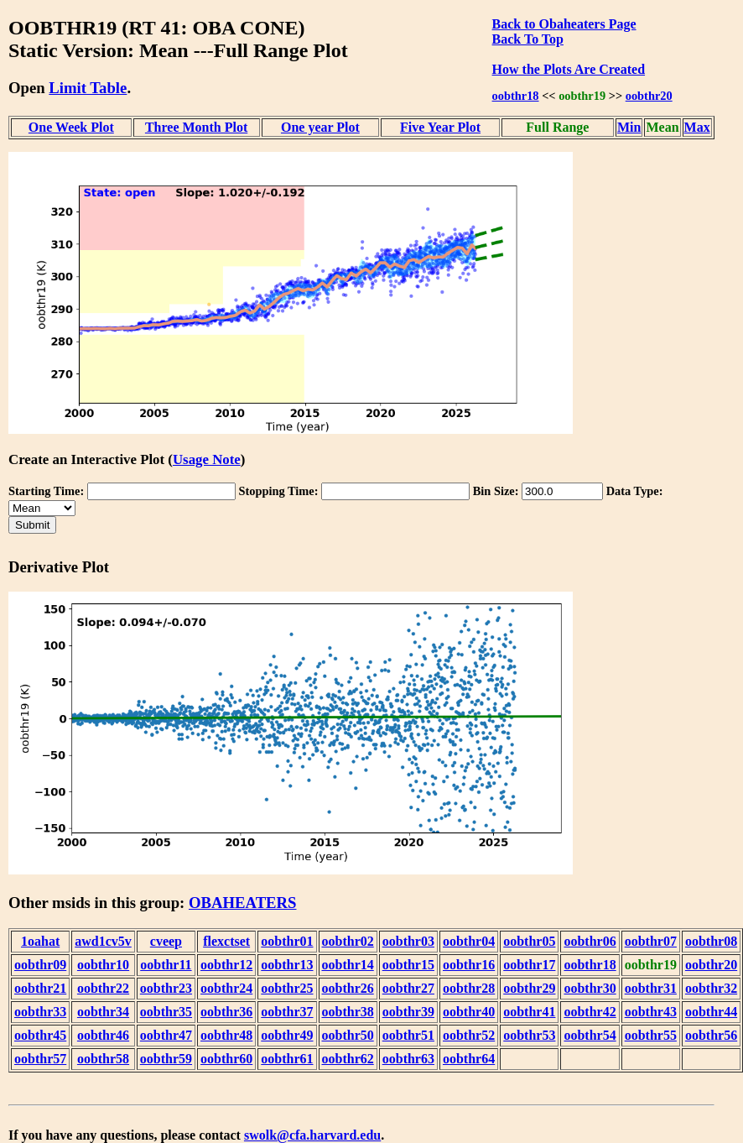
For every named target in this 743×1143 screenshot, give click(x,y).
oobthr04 (469, 941)
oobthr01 (287, 941)
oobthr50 (348, 1035)
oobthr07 (651, 941)
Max (697, 127)
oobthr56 (711, 1035)
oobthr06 (590, 941)
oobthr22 (103, 988)
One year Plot (320, 127)
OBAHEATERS (243, 902)
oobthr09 (40, 965)
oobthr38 (348, 1012)
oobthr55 (651, 1035)
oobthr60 (226, 1059)
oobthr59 (166, 1059)
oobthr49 (287, 1035)
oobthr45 (40, 1035)
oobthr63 (408, 1059)
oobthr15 (408, 965)
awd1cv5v (103, 941)
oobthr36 (226, 1012)
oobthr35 (166, 1012)
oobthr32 (711, 988)
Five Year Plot (440, 127)
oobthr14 (348, 965)
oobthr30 (590, 988)
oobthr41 (529, 1012)
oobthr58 (103, 1059)
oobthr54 (590, 1035)
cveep (166, 941)
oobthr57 (40, 1059)
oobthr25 (287, 988)
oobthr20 (649, 95)
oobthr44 (711, 1012)
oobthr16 (469, 965)
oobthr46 (103, 1035)
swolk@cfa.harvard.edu (312, 1135)
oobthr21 (40, 988)
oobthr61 (287, 1059)
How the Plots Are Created (568, 69)
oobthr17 (529, 965)
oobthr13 (287, 965)
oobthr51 (408, 1035)
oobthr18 (515, 95)
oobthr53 (529, 1035)
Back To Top (528, 39)
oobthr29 (529, 988)
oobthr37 (287, 1012)
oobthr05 (529, 941)
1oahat (40, 941)
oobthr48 (226, 1035)
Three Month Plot (196, 127)
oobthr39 (408, 1012)
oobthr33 (40, 1012)
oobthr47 (166, 1035)
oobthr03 (408, 941)
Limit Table (88, 88)
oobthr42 (590, 1012)
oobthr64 (469, 1059)
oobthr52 (469, 1035)
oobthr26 (348, 988)
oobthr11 (165, 965)
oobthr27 (408, 988)
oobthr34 (103, 1012)
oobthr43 (651, 1012)
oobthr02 (348, 941)
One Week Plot (71, 127)
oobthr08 (711, 941)
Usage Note (207, 459)
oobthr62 (348, 1059)
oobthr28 (469, 988)
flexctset (226, 941)
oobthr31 (651, 988)
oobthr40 (469, 1012)
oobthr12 (226, 965)
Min (629, 127)
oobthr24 (226, 988)
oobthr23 (166, 988)
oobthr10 (103, 965)
